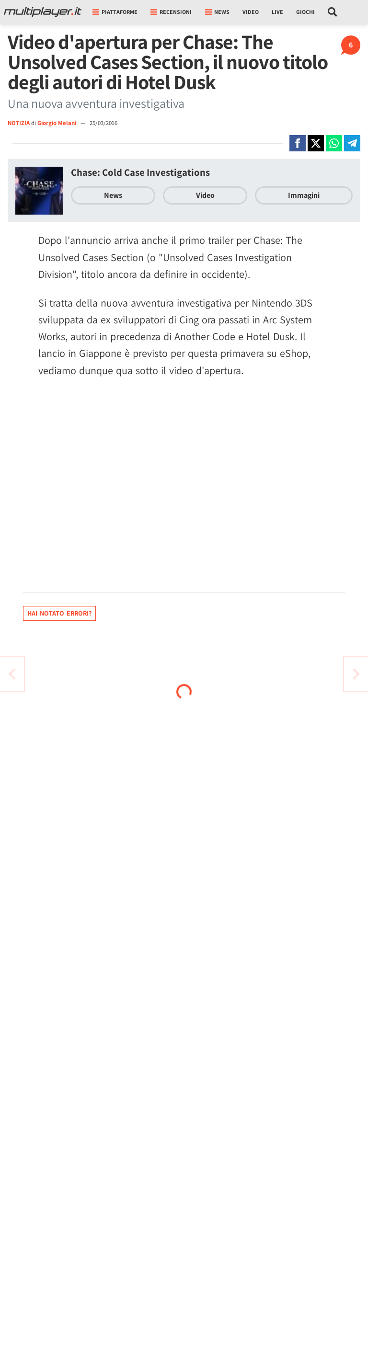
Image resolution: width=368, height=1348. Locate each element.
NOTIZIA (19, 123)
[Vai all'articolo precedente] (356, 674)
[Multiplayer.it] (42, 12)
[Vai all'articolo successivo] (12, 674)
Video (250, 11)
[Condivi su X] (316, 143)
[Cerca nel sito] (333, 12)
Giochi (305, 11)
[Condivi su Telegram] (352, 143)
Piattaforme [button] (115, 11)
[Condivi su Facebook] (297, 143)
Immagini (304, 195)
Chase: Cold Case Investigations (140, 172)
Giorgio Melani (57, 123)
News (113, 195)
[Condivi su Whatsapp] (334, 143)
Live (277, 11)
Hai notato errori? (59, 613)
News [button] (217, 11)
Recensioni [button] (171, 11)
